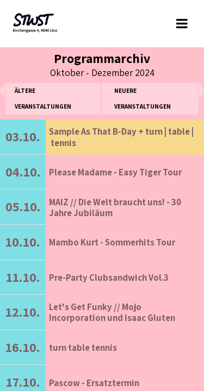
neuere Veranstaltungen (142, 98)
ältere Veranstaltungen (43, 98)
